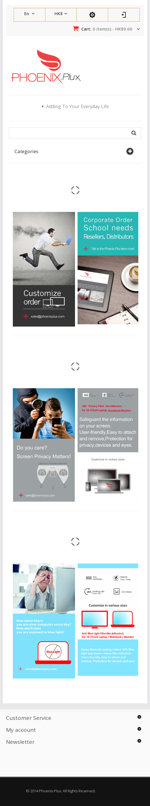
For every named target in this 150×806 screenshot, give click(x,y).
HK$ (58, 13)
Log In (123, 14)
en (27, 13)
